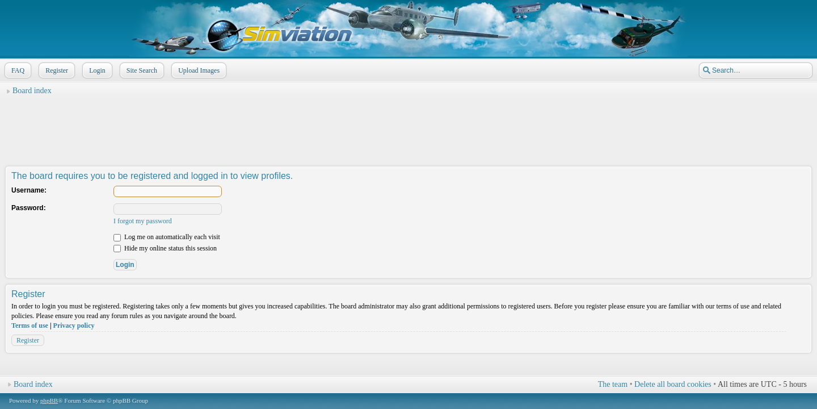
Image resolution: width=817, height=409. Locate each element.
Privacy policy (74, 325)
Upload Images (198, 70)
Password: (28, 208)
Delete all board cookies (672, 384)
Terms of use (29, 325)
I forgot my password (142, 221)
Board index (32, 90)
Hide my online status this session (165, 248)
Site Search (140, 70)
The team (613, 384)
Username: (29, 190)
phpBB (49, 400)
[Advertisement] (408, 125)
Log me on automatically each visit (166, 237)
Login (96, 70)
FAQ (16, 70)
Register (55, 70)
